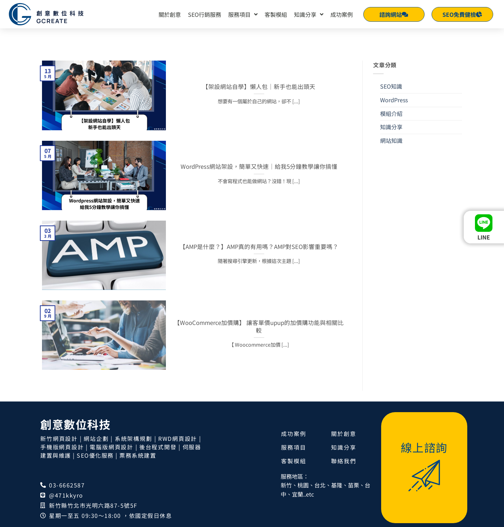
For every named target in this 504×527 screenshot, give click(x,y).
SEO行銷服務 (204, 14)
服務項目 (243, 14)
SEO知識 (391, 93)
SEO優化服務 (95, 462)
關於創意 (170, 14)
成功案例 (341, 14)
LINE (483, 237)
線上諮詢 (424, 454)
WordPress (394, 106)
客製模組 (276, 14)
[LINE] (483, 223)
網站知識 (391, 147)
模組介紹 (391, 120)
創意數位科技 (75, 431)
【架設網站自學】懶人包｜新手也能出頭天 (258, 93)
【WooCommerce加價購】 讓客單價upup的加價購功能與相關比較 (259, 333)
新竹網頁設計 (59, 445)
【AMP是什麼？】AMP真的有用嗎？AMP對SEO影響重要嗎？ (259, 253)
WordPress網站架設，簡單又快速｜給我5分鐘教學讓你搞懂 (259, 174)
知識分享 (308, 14)
